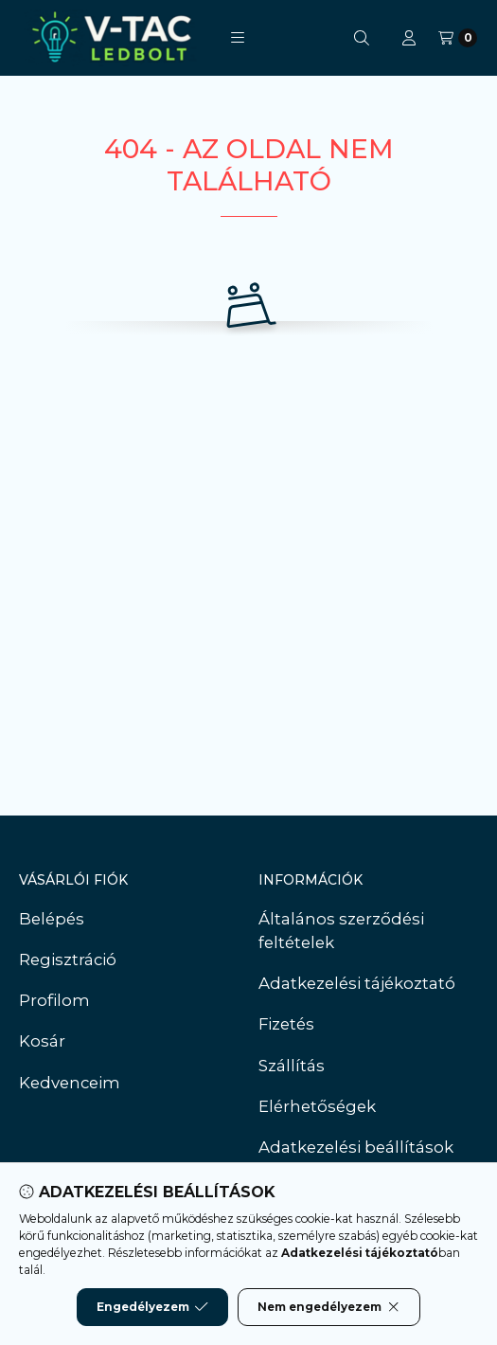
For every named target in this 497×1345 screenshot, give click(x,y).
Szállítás (291, 1065)
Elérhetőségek (317, 1106)
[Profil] (409, 38)
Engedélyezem (152, 1307)
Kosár (42, 1040)
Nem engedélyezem (328, 1307)
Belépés (51, 918)
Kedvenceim (69, 1082)
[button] (238, 38)
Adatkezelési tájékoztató (356, 983)
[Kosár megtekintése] (457, 38)
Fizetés (286, 1023)
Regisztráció (67, 959)
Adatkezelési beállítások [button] (355, 1147)
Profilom (54, 1000)
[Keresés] (362, 38)
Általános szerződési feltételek (341, 930)
